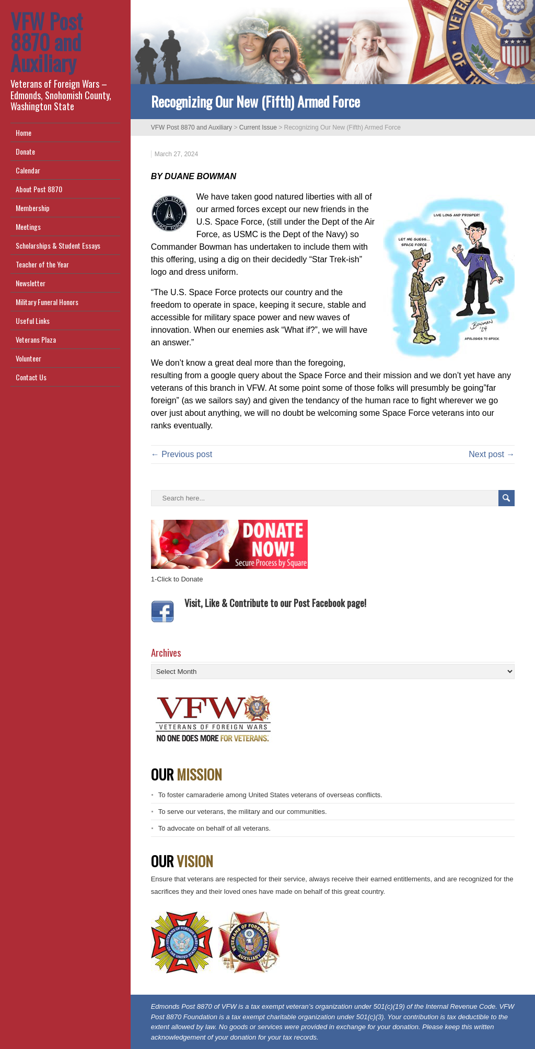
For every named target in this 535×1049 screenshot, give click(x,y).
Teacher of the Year (42, 264)
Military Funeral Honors (47, 301)
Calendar (28, 170)
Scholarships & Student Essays (58, 245)
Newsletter (30, 282)
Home (23, 132)
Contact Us (31, 376)
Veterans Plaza (36, 339)
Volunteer (28, 358)
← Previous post (181, 454)
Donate (25, 151)
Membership (33, 207)
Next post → (492, 454)
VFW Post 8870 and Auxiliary (46, 41)
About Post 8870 (39, 188)
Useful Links (33, 320)
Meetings (28, 226)
